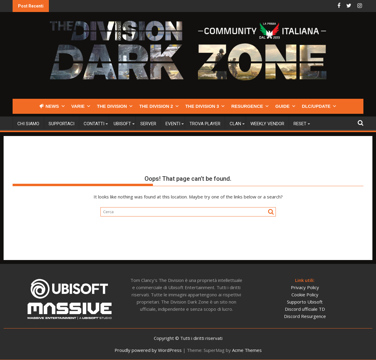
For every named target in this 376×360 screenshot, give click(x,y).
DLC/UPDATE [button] (319, 106)
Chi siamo (28, 123)
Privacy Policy (305, 287)
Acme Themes (247, 350)
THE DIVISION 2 (159, 106)
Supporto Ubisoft (305, 302)
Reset (300, 123)
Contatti (94, 123)
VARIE (81, 106)
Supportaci (61, 123)
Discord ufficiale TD (305, 309)
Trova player (204, 123)
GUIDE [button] (285, 106)
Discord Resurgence (305, 316)
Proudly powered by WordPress (148, 350)
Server (148, 123)
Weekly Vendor (267, 123)
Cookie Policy (304, 295)
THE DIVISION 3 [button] (205, 106)
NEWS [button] (55, 106)
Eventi (173, 123)
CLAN (235, 123)
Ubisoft (122, 123)
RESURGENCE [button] (250, 106)
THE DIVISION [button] (115, 106)
